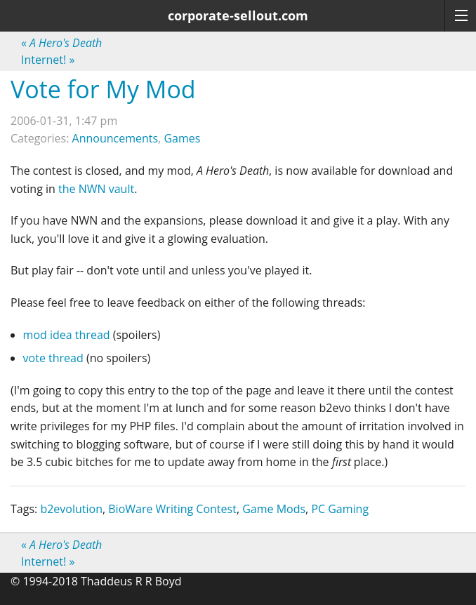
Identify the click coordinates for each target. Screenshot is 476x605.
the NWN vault (96, 189)
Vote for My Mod (103, 89)
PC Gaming (340, 509)
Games (182, 138)
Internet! (47, 59)
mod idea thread (66, 335)
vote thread (53, 358)
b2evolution (71, 509)
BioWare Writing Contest (172, 509)
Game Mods (273, 509)
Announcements (115, 138)
